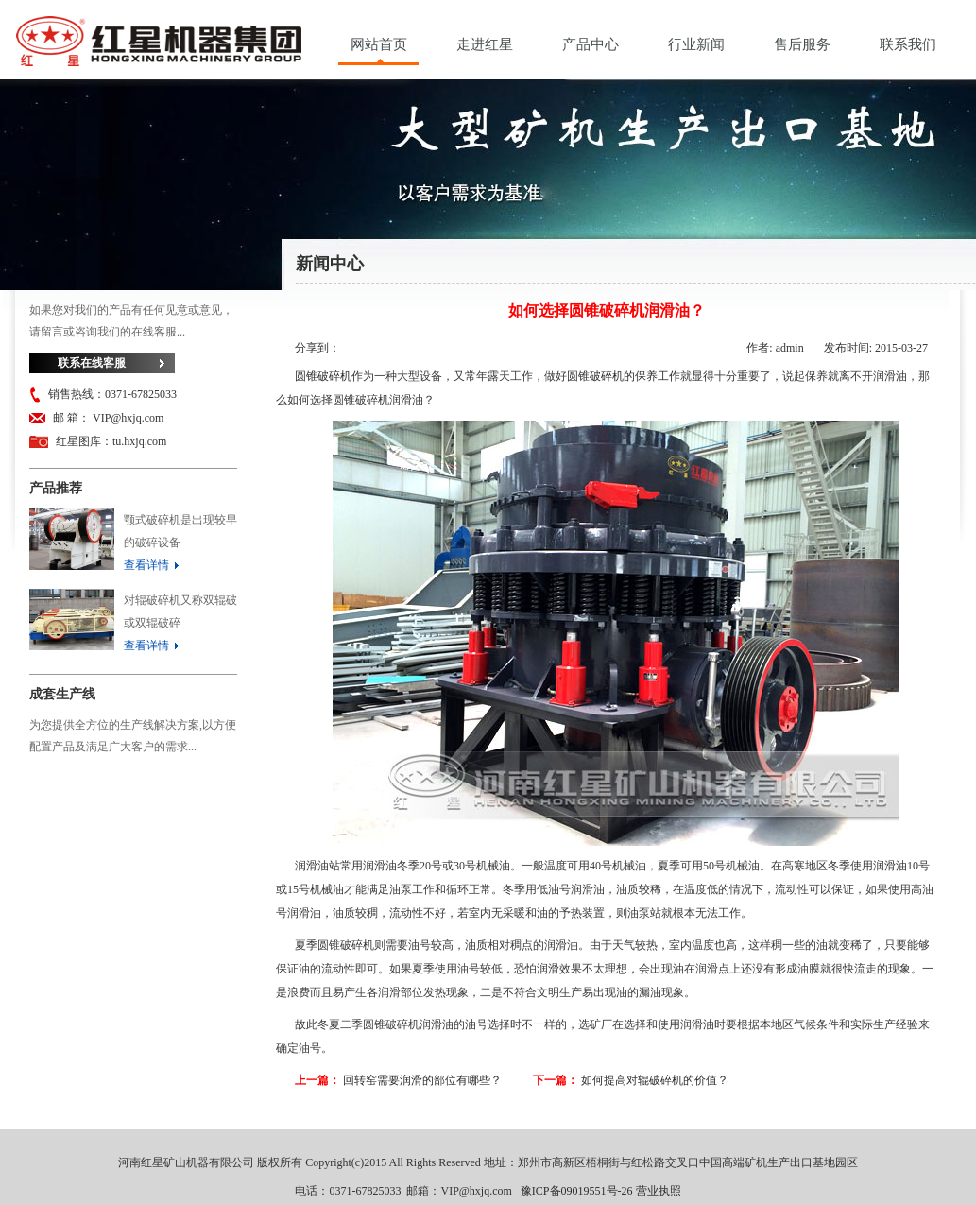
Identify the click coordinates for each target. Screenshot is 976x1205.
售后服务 (802, 44)
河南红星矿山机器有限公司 (158, 46)
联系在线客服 (92, 363)
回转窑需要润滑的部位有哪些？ (422, 1080)
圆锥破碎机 (323, 376)
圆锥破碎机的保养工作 (623, 376)
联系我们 (908, 44)
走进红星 (484, 44)
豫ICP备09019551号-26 (577, 1190)
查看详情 (146, 565)
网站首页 (379, 44)
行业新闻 (696, 44)
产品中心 (590, 44)
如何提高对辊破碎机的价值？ (654, 1080)
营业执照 (658, 1190)
